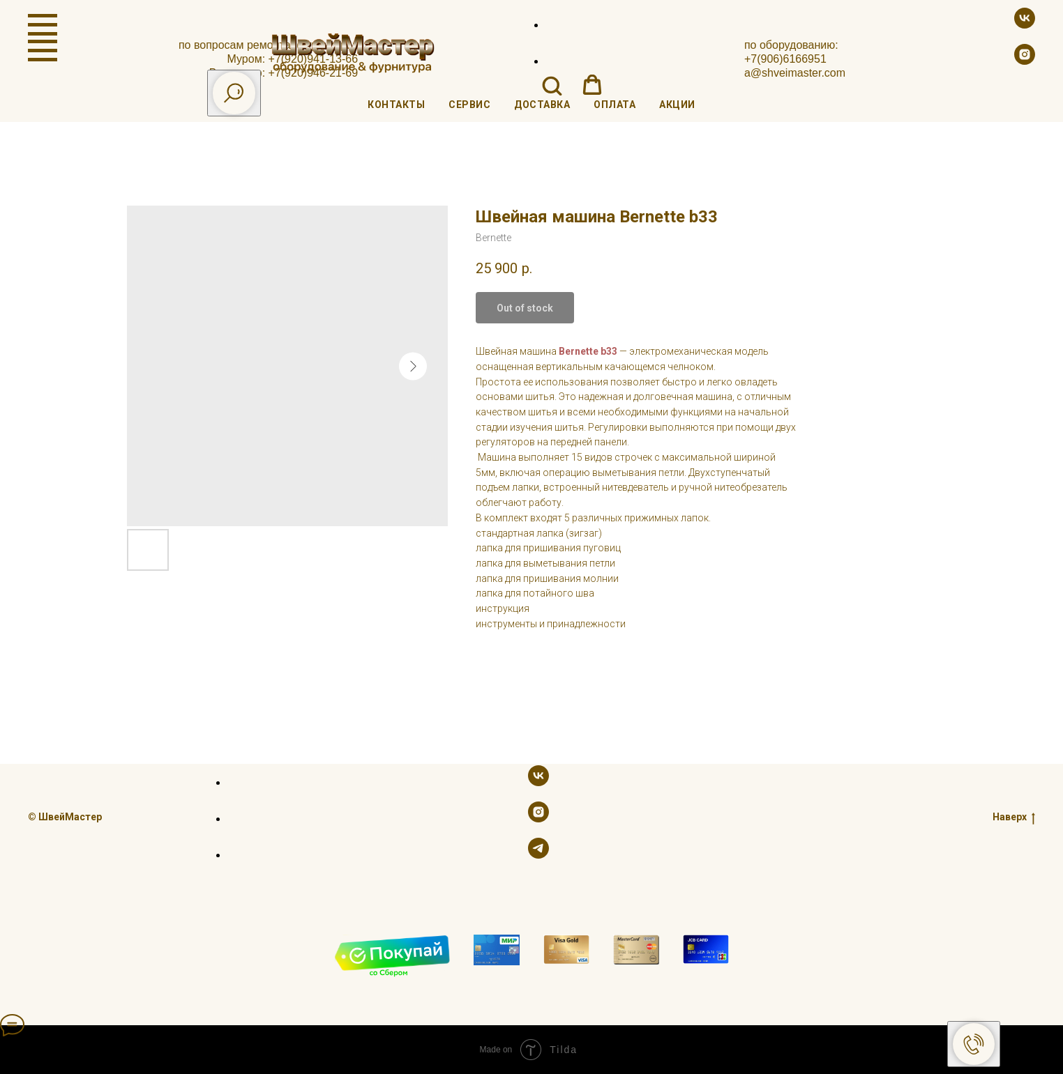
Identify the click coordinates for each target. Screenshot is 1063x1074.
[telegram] (538, 855)
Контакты (396, 104)
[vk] (1024, 25)
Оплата (614, 104)
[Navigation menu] (42, 25)
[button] (551, 85)
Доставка (542, 104)
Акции (677, 104)
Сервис (469, 104)
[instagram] (1024, 61)
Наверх (1014, 816)
